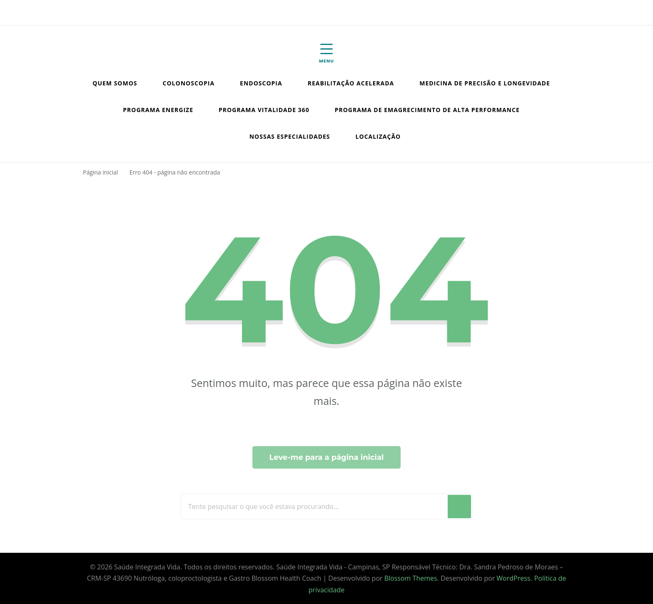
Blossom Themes (410, 578)
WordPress (513, 578)
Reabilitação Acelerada (351, 83)
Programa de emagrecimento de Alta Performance (427, 110)
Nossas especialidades (289, 136)
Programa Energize (158, 110)
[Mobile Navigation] (326, 54)
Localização (378, 136)
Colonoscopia (189, 83)
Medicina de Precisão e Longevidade (484, 83)
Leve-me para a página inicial (326, 457)
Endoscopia (261, 83)
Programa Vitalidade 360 (264, 110)
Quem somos (114, 83)
